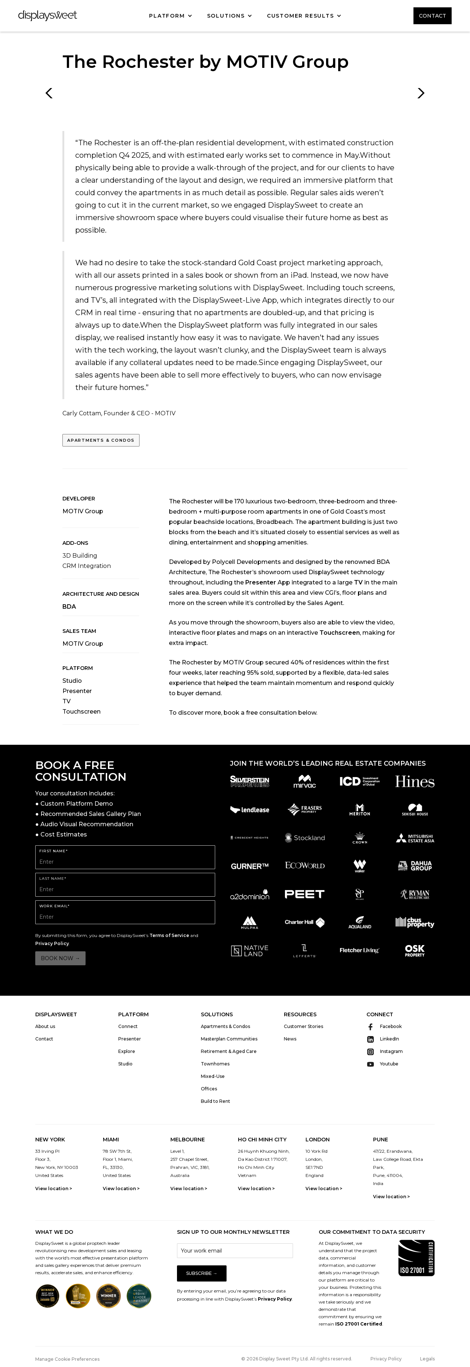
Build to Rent (215, 1101)
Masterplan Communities (229, 1039)
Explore (126, 1051)
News (290, 1039)
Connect (128, 1026)
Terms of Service (169, 935)
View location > (53, 1188)
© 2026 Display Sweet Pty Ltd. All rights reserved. (296, 1358)
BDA (69, 606)
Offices (209, 1088)
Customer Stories (303, 1026)
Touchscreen (81, 711)
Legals (427, 1358)
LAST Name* (52, 878)
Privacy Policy (52, 943)
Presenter (77, 691)
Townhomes (215, 1064)
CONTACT (432, 15)
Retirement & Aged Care (229, 1051)
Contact (44, 1039)
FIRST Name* (53, 851)
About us (45, 1026)
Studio (72, 680)
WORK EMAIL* (54, 906)
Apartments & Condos (101, 440)
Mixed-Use (213, 1076)
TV (66, 701)
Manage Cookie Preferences (67, 1359)
